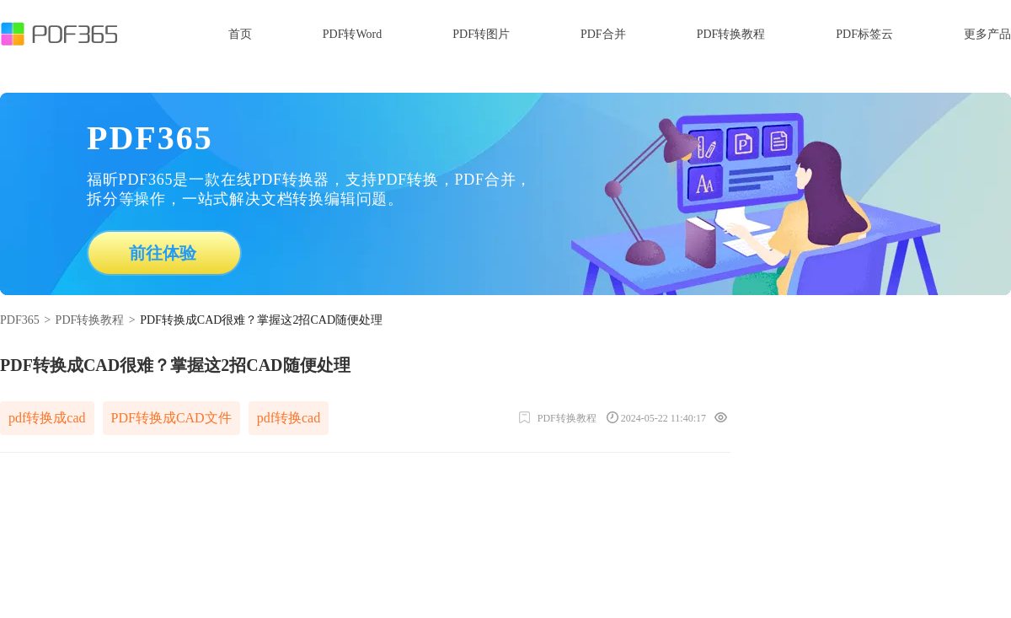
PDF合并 (603, 34)
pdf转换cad (289, 418)
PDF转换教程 (731, 34)
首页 (240, 34)
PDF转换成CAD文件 (171, 418)
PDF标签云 (864, 34)
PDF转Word (352, 34)
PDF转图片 (481, 34)
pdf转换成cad (47, 418)
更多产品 (987, 34)
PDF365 (20, 320)
